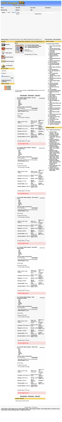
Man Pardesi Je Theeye (54, 94)
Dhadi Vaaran (6, 53)
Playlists (18, 10)
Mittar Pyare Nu (53, 96)
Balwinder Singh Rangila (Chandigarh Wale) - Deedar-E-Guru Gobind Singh (54, 152)
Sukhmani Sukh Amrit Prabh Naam (54, 117)
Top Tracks (32, 7)
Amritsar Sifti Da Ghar (54, 48)
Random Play (4, 10)
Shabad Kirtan (6, 49)
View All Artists (48, 39)
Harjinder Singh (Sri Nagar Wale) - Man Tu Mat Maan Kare (54, 140)
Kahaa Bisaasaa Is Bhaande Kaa (53, 85)
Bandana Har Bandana (54, 53)
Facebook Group (55, 408)
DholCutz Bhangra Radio (13, 409)
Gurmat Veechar (7, 57)
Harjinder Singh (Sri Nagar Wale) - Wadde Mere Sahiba (54, 169)
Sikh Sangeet (4, 408)
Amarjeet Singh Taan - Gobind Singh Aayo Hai (55, 144)
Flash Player (31, 90)
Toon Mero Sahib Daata (54, 121)
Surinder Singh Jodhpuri (33, 45)
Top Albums (48, 7)
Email (19, 103)
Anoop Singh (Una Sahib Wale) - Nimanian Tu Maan (54, 137)
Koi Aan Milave (53, 89)
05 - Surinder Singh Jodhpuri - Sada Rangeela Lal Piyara (25, 298)
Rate (19, 100)
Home (2, 7)
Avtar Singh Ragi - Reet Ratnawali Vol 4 (55, 166)
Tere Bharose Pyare (54, 119)
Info (19, 105)
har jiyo (19, 115)
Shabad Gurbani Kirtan (33, 47)
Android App (4, 409)
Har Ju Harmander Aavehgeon (53, 74)
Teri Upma (51, 120)
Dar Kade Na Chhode (54, 63)
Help (31, 10)
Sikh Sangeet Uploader (35, 408)
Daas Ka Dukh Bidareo (54, 60)
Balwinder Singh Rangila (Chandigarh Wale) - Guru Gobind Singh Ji (54, 147)
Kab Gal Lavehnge (53, 83)
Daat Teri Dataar (53, 62)
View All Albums (57, 39)
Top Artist (18, 7)
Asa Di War (52, 52)
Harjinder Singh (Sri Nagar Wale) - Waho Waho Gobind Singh (54, 157)
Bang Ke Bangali (53, 54)
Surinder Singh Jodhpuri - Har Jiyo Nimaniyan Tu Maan (54, 133)
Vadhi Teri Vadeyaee (54, 124)
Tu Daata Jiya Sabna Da (55, 123)
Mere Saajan (52, 95)
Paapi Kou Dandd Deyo (54, 108)
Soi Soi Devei (52, 115)
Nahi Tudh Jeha (53, 99)
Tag (19, 101)
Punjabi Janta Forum (25, 409)
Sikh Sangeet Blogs (46, 408)
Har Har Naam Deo (53, 69)
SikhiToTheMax (21, 111)
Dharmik (5, 44)
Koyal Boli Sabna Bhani (55, 90)
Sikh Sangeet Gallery (24, 408)
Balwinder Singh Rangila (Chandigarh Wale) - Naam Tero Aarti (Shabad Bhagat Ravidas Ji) (55, 162)
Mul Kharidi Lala (53, 98)
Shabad (20, 104)
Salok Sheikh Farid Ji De (55, 114)
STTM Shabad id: (24, 108)
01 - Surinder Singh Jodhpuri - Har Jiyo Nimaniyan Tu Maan (26, 98)
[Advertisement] (31, 26)
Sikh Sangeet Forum (13, 408)
